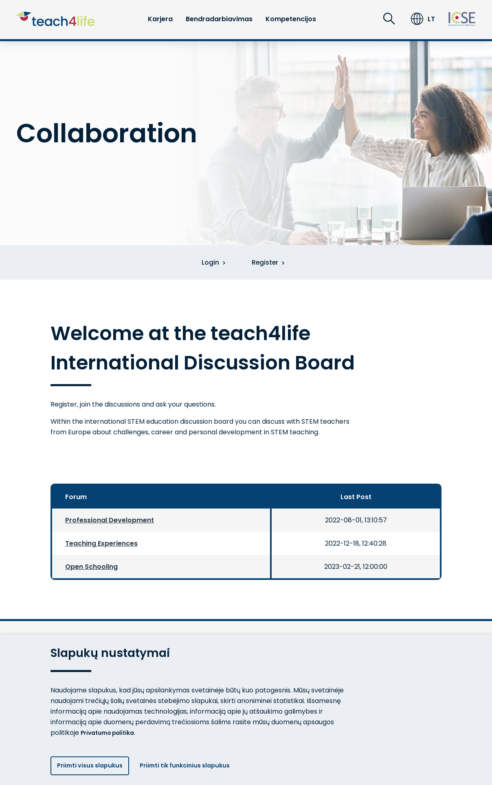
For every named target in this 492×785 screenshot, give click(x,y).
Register (270, 263)
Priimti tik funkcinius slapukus (200, 764)
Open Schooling (91, 567)
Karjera (160, 19)
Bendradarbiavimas (219, 19)
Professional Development (109, 521)
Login (210, 263)
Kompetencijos (291, 19)
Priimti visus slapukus (93, 764)
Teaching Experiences (101, 544)
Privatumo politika (111, 728)
